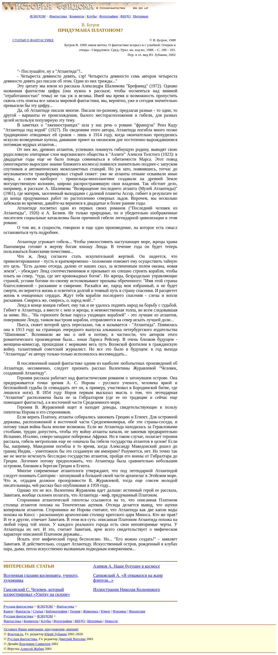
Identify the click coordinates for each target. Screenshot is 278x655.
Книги (8, 611)
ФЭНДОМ (38, 16)
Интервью (140, 16)
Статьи (38, 611)
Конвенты (77, 16)
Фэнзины (120, 611)
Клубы (92, 16)
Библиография (56, 611)
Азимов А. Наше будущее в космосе (126, 566)
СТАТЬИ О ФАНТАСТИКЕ (33, 40)
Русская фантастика (18, 606)
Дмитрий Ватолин (72, 639)
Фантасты (22, 611)
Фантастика (58, 16)
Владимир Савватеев (34, 644)
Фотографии (108, 16)
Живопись (90, 611)
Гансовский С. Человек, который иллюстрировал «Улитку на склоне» (37, 592)
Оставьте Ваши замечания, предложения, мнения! (41, 629)
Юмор (105, 611)
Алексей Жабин (32, 649)
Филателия (137, 611)
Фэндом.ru (15, 634)
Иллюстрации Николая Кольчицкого (126, 589)
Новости (111, 621)
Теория (75, 611)
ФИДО (125, 16)
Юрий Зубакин (56, 634)
